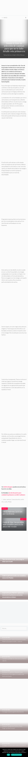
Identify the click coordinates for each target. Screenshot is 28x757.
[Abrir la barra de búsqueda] (25, 17)
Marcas (22, 55)
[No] (26, 752)
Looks (6, 502)
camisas (9, 499)
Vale (8, 754)
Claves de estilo (15, 499)
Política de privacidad (16, 754)
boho (4, 499)
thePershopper (8, 487)
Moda (9, 502)
